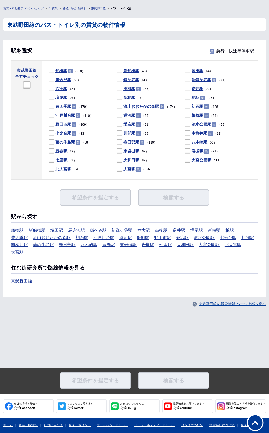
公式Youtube (189, 406)
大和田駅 (131, 160)
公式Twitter (80, 406)
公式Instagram (246, 406)
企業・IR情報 (28, 425)
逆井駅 (197, 88)
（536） (135, 169)
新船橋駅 (131, 70)
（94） (202, 115)
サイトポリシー (80, 425)
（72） (63, 160)
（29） (63, 151)
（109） (69, 124)
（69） (134, 133)
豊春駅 (61, 151)
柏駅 (195, 97)
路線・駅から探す (74, 8)
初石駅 (197, 106)
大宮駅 (129, 169)
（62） (133, 151)
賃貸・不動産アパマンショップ (23, 8)
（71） (206, 79)
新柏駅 (129, 97)
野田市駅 (63, 124)
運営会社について (222, 425)
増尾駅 (61, 97)
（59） (206, 124)
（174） (147, 106)
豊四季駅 (63, 106)
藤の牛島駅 (65, 142)
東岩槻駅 (131, 151)
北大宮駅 (63, 169)
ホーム (8, 425)
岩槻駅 (197, 151)
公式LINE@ (133, 406)
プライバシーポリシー (112, 425)
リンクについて (192, 425)
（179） (69, 106)
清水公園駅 (201, 124)
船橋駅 (61, 70)
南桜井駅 (199, 133)
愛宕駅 (129, 124)
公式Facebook (26, 406)
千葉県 (53, 8)
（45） (133, 70)
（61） (133, 79)
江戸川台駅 (65, 115)
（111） (203, 160)
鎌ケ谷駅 (131, 79)
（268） (67, 70)
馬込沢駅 (63, 79)
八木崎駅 (199, 142)
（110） (71, 115)
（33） (68, 133)
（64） (199, 70)
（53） (65, 79)
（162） (131, 97)
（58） (70, 142)
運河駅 (129, 115)
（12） (204, 133)
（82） (133, 160)
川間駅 (129, 133)
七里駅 (61, 160)
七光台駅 (63, 133)
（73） (199, 88)
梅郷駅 (197, 115)
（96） (63, 97)
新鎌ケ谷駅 (201, 79)
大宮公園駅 (201, 160)
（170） (65, 169)
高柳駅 (129, 88)
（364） (201, 97)
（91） (134, 124)
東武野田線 (98, 8)
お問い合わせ (53, 425)
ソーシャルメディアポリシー (154, 425)
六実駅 (61, 88)
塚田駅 (197, 70)
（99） (134, 115)
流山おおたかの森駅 (141, 106)
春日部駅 (131, 142)
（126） (203, 106)
